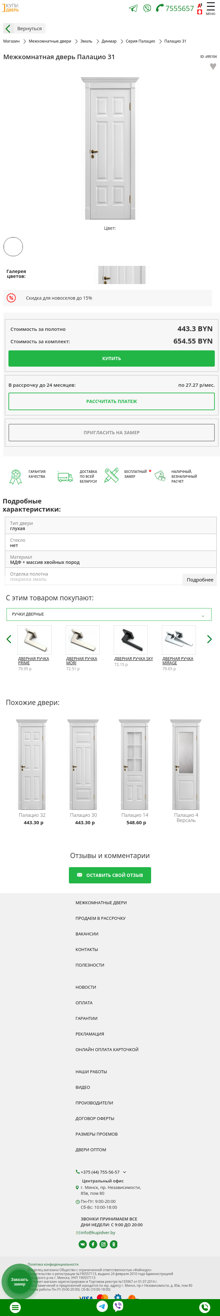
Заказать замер (19, 1281)
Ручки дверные (109, 614)
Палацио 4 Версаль (186, 817)
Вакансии (87, 934)
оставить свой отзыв (110, 875)
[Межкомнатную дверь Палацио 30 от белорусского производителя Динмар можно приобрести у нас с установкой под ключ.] (84, 763)
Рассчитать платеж (111, 401)
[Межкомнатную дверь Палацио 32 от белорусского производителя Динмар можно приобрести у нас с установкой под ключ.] (33, 763)
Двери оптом (91, 1150)
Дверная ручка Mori (81, 661)
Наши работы (91, 1072)
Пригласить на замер (111, 432)
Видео (83, 1087)
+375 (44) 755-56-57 (104, 1172)
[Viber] (147, 10)
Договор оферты (95, 1118)
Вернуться (22, 28)
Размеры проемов (97, 1134)
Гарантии (87, 1018)
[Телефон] (176, 9)
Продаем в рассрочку (101, 918)
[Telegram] (133, 9)
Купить (111, 358)
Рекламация (90, 1034)
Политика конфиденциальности (53, 1264)
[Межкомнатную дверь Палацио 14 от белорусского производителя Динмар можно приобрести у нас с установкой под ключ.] (136, 763)
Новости (86, 987)
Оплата (84, 1003)
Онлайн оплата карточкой (107, 1049)
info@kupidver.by (98, 1232)
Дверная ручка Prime (33, 661)
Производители (94, 1103)
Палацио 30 (83, 814)
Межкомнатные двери (101, 903)
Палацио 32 (32, 814)
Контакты (87, 949)
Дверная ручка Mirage (177, 661)
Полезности (90, 965)
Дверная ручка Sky (133, 658)
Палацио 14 (135, 814)
